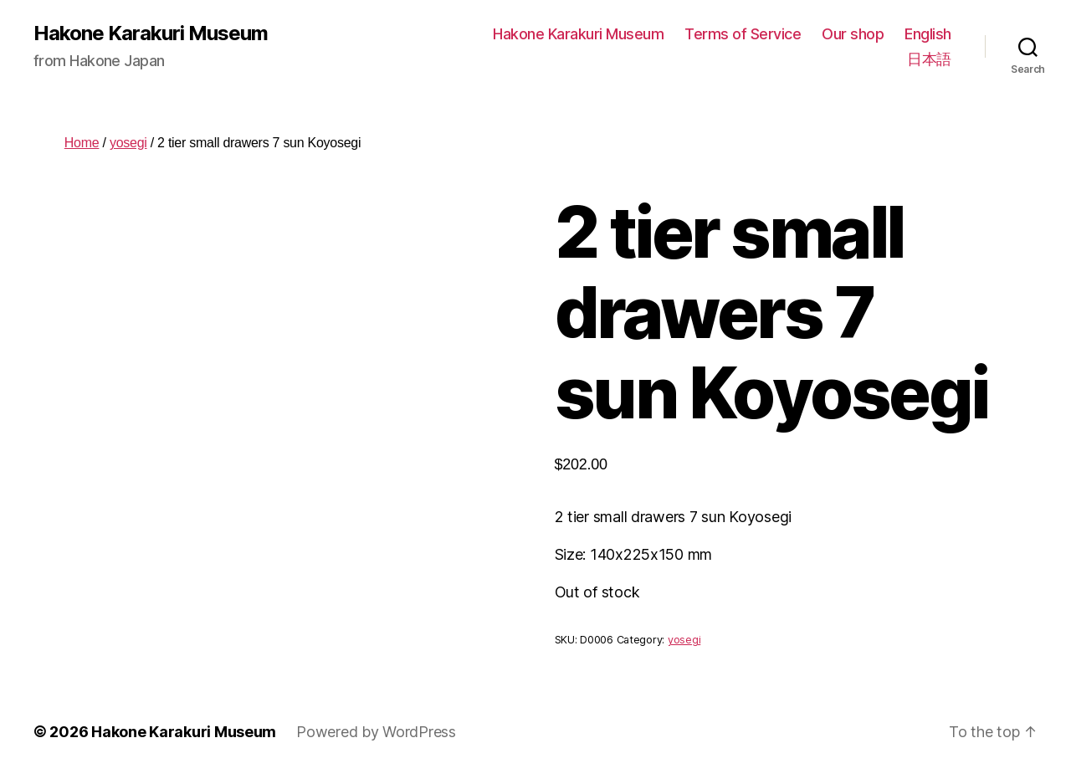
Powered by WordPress (376, 732)
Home (82, 143)
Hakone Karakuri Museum (150, 33)
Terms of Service (742, 34)
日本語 (929, 59)
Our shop (853, 34)
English (927, 34)
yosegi (128, 143)
